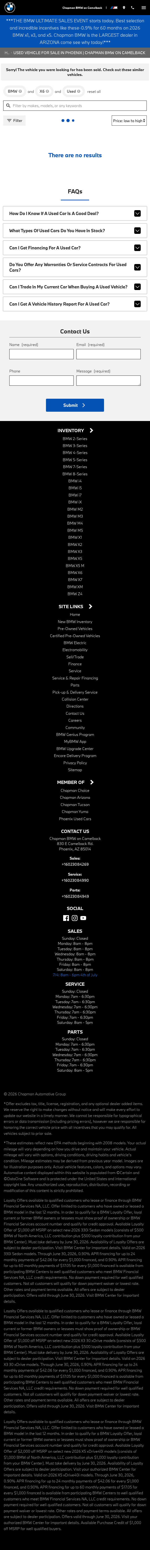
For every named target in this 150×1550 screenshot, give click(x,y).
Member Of (71, 782)
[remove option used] (74, 91)
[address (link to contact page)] (124, 7)
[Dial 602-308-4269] (132, 7)
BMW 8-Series (75, 473)
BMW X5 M (75, 565)
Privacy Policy (75, 762)
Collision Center (75, 699)
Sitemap (75, 769)
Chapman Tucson (75, 804)
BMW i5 (75, 487)
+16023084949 (75, 896)
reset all (94, 91)
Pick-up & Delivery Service (75, 692)
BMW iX (75, 501)
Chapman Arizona (75, 797)
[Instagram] (74, 918)
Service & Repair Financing (75, 677)
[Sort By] (129, 120)
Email (90, 344)
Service (75, 670)
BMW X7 (75, 579)
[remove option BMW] (15, 91)
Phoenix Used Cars (75, 818)
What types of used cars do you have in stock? (75, 230)
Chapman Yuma (75, 811)
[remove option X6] (44, 91)
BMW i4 (75, 480)
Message (93, 371)
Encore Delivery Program (75, 755)
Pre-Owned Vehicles (75, 628)
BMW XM (75, 586)
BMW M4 (75, 523)
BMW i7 (75, 495)
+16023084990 (75, 880)
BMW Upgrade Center (75, 748)
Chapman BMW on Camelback (82, 8)
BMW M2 (75, 509)
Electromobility (75, 649)
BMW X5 (75, 558)
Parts (75, 684)
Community (75, 727)
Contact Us (75, 713)
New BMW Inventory (75, 621)
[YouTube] (83, 918)
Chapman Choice (75, 790)
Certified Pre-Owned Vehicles (75, 635)
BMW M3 (75, 516)
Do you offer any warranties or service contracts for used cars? (75, 267)
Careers (75, 720)
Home (7, 52)
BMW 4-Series (75, 452)
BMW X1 (75, 537)
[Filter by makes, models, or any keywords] (75, 106)
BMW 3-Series (75, 445)
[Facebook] (66, 918)
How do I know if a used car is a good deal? (75, 213)
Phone (14, 371)
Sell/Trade (75, 656)
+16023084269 (75, 864)
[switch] (143, 7)
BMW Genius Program (75, 734)
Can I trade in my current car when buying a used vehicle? (75, 287)
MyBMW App (75, 741)
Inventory (71, 430)
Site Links (71, 606)
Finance (75, 663)
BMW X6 (75, 572)
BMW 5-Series (75, 459)
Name (23, 344)
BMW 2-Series (75, 438)
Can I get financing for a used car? (75, 248)
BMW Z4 (75, 593)
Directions (75, 706)
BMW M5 (75, 530)
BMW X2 (75, 544)
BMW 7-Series (75, 466)
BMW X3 (75, 551)
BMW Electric (75, 642)
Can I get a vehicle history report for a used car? (75, 304)
